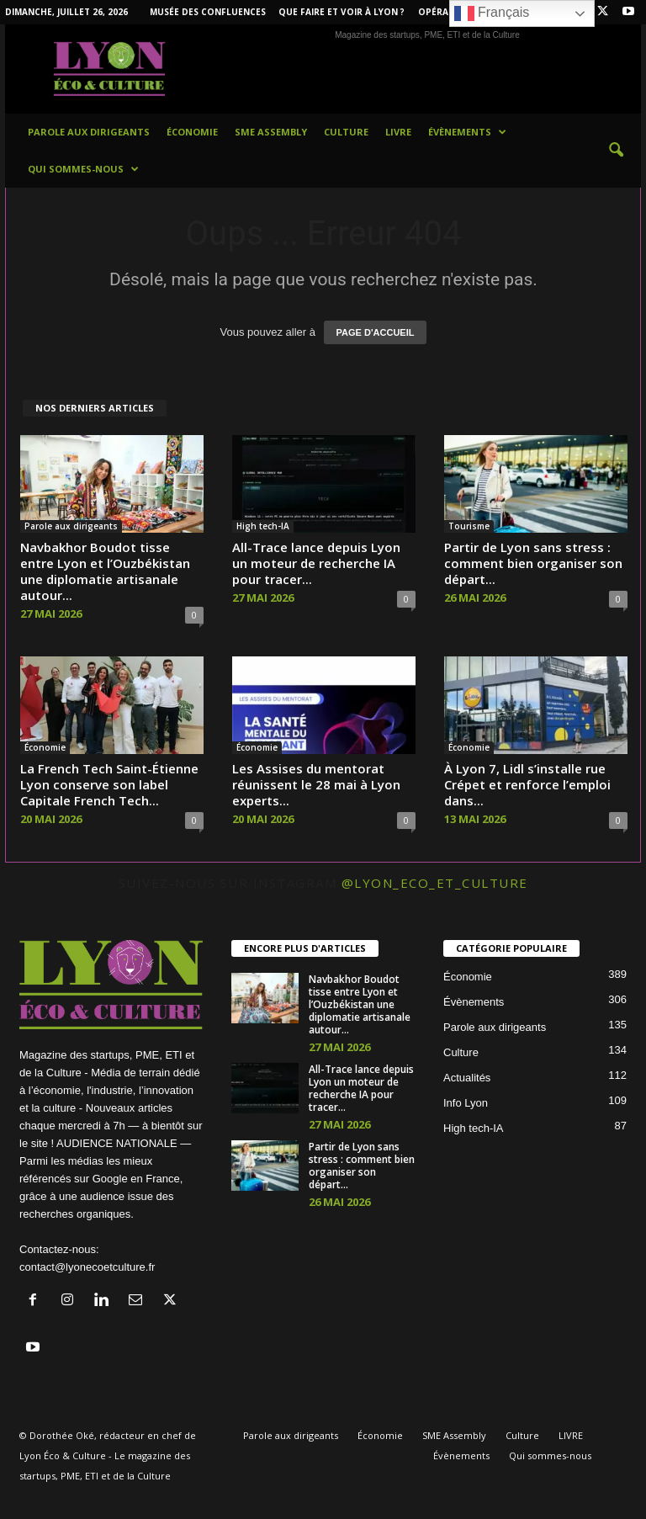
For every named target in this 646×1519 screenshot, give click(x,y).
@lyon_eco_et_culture (435, 882)
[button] (615, 150)
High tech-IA (262, 526)
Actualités (466, 1077)
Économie (192, 131)
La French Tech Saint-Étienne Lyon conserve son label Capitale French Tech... (109, 784)
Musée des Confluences (208, 12)
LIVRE (398, 131)
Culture (346, 131)
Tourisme (469, 526)
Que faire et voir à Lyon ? (341, 12)
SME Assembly (271, 131)
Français (492, 13)
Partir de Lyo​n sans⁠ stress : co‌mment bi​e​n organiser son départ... (533, 563)
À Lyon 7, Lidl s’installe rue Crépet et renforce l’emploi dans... (527, 784)
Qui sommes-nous (83, 169)
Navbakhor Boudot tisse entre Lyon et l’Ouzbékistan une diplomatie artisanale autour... (105, 571)
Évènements (467, 132)
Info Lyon (465, 1103)
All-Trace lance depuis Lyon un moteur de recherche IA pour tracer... (316, 563)
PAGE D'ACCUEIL (375, 332)
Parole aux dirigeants (89, 131)
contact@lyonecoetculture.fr (87, 1267)
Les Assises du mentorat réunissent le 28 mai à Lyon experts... (316, 784)
